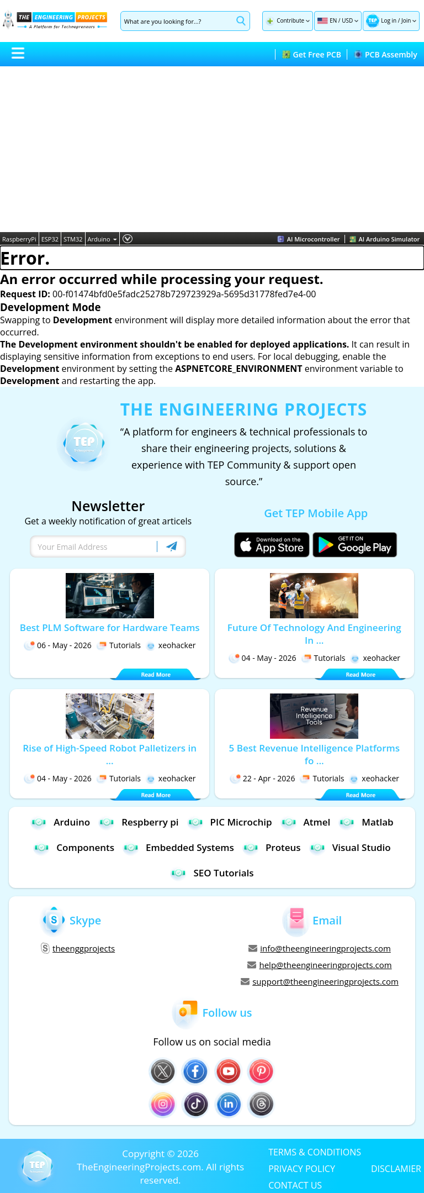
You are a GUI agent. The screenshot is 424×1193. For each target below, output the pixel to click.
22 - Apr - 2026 (262, 778)
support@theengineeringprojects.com (320, 981)
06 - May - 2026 (58, 645)
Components (73, 847)
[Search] (176, 21)
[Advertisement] (212, 149)
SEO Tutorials (211, 872)
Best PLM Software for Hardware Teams (110, 627)
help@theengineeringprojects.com (319, 964)
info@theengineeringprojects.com (319, 948)
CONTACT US (295, 1184)
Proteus (271, 847)
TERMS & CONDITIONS (314, 1151)
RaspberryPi (19, 239)
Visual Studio (350, 847)
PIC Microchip (229, 822)
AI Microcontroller (308, 239)
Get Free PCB (311, 54)
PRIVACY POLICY (301, 1168)
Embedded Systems (178, 847)
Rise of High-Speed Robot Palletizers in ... (110, 754)
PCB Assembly (385, 54)
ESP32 (50, 239)
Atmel (305, 822)
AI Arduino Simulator (384, 239)
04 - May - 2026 (262, 658)
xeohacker (170, 645)
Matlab (365, 822)
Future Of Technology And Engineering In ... (314, 634)
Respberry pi (138, 822)
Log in (388, 20)
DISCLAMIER (396, 1168)
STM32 (73, 239)
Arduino (102, 239)
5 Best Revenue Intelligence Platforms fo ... (314, 754)
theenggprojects (78, 948)
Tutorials (118, 645)
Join (406, 20)
